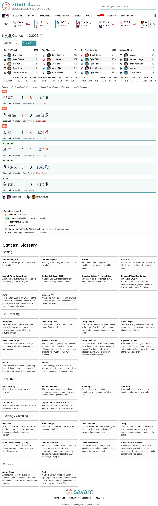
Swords (45, 363)
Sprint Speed (8, 472)
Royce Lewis (18, 68)
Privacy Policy (74, 498)
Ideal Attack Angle (10, 341)
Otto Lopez (17, 55)
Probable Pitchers (62, 15)
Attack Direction (49, 341)
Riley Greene (57, 72)
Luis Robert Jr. (58, 55)
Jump (123, 424)
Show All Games (29, 43)
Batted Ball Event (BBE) (53, 276)
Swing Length (88, 322)
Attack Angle (127, 322)
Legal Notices (88, 498)
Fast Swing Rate (49, 322)
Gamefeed (31, 15)
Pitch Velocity (8, 386)
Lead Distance (88, 424)
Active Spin (87, 386)
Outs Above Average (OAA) (15, 443)
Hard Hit (12, 215)
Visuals (89, 15)
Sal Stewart (57, 59)
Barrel (13, 218)
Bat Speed (7, 322)
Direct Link (7, 103)
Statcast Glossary (20, 245)
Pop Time (6, 424)
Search (78, 15)
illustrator (17, 15)
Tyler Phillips (96, 59)
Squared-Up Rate (129, 341)
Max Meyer (134, 68)
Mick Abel (134, 55)
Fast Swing (14, 222)
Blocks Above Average (131, 443)
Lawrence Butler (20, 72)
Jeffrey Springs (136, 59)
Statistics (112, 15)
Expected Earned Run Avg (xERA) (57, 403)
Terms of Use (59, 498)
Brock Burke (95, 55)
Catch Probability (90, 443)
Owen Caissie (18, 59)
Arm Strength (48, 424)
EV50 (4, 295)
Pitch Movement (49, 386)
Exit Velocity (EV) (10, 260)
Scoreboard (45, 15)
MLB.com (100, 498)
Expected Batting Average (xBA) (96, 276)
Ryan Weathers (96, 68)
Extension (7, 403)
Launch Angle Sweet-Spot (14, 276)
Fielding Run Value (51, 443)
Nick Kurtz (17, 63)
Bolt (44, 472)
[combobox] (128, 6)
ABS (100, 15)
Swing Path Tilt (89, 341)
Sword (12, 225)
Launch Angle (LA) (50, 260)
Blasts (5, 363)
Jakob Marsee (58, 68)
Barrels (85, 260)
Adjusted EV (48, 295)
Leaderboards (127, 15)
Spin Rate (125, 386)
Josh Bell (56, 63)
